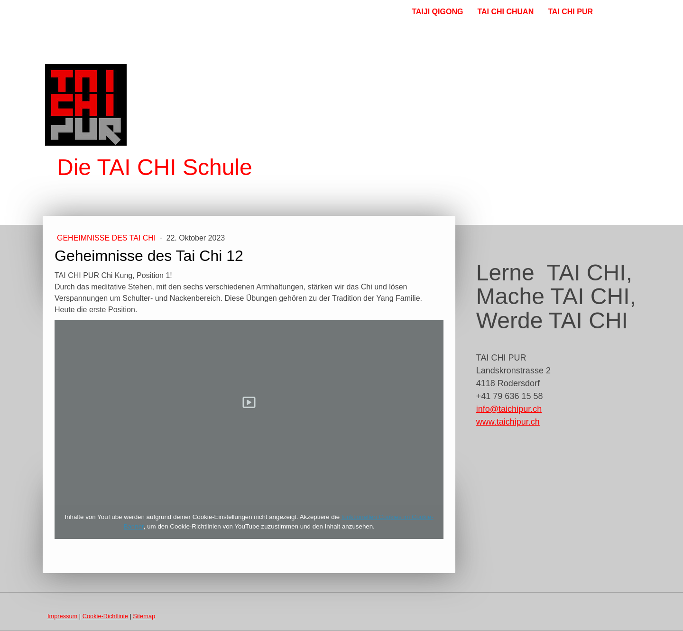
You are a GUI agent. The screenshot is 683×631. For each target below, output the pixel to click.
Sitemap (144, 616)
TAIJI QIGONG (437, 12)
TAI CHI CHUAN (505, 12)
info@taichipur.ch (509, 409)
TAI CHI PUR (570, 12)
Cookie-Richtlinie (105, 616)
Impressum (62, 616)
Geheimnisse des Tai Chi (107, 238)
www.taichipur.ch (508, 422)
